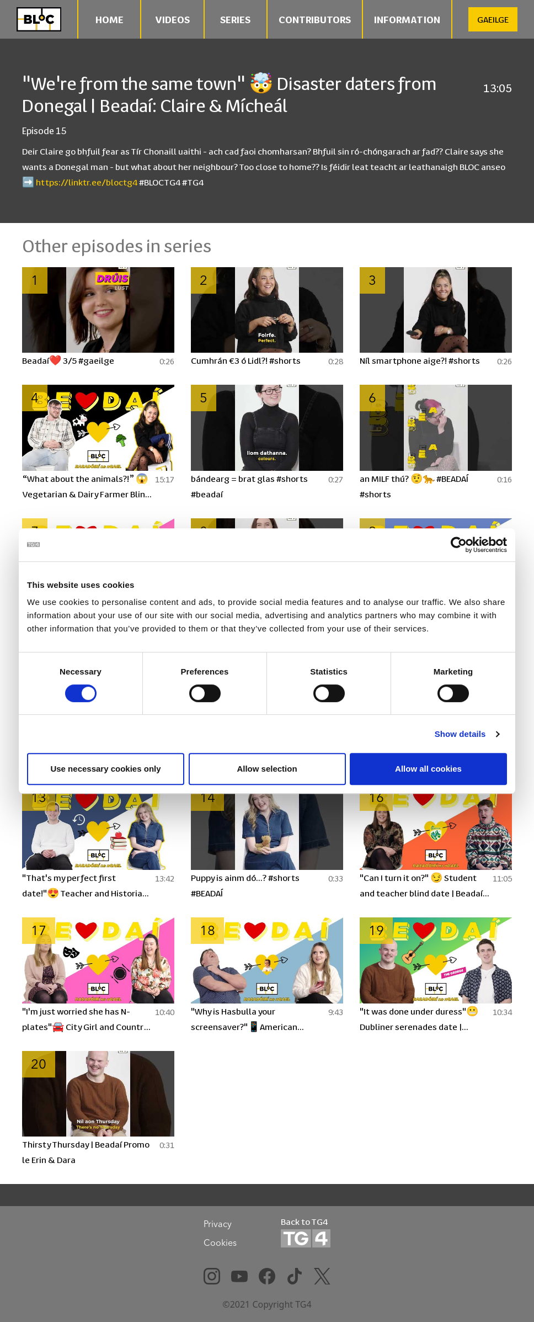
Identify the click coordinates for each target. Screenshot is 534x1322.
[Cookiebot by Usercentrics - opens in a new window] (458, 545)
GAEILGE (493, 19)
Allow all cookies (428, 768)
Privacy (218, 1223)
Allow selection (267, 768)
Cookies (220, 1242)
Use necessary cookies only (105, 768)
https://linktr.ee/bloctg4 (86, 182)
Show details (460, 734)
